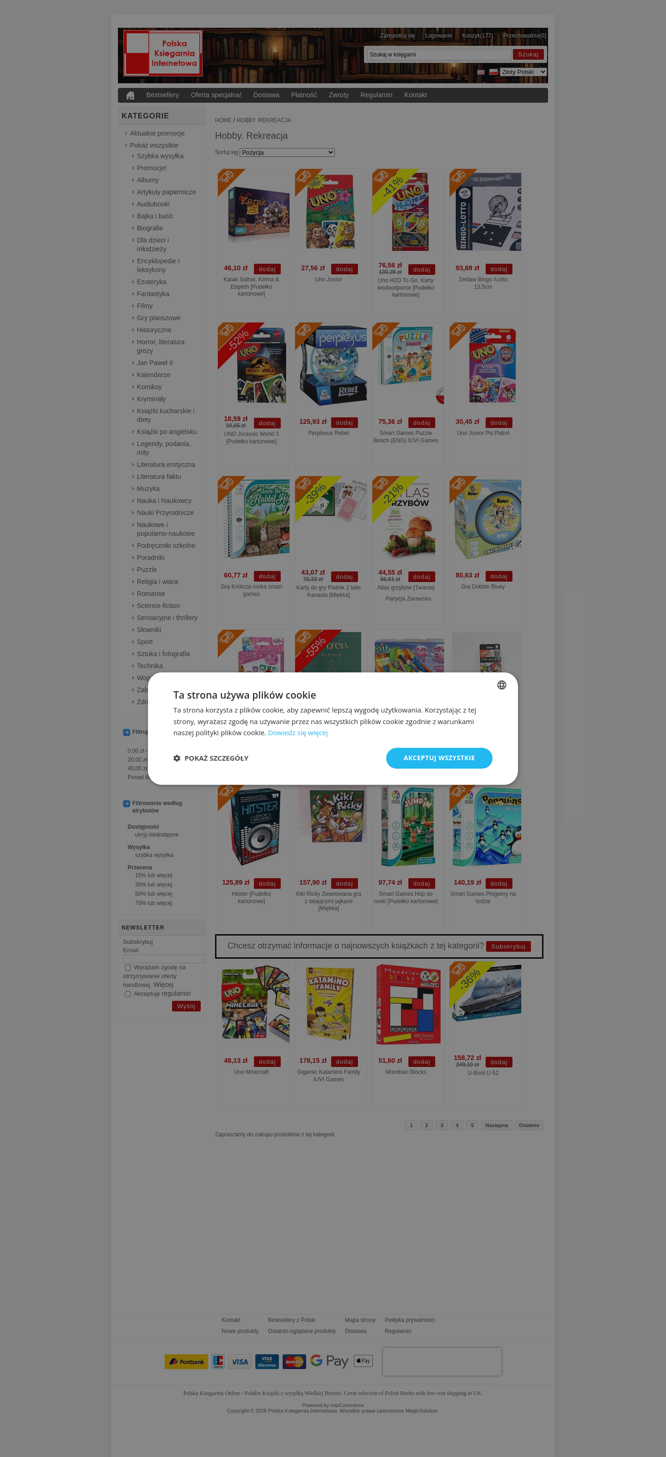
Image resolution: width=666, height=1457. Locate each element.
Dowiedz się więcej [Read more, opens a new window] (298, 733)
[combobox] (501, 684)
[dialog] (333, 728)
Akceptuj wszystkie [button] (439, 757)
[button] (210, 758)
